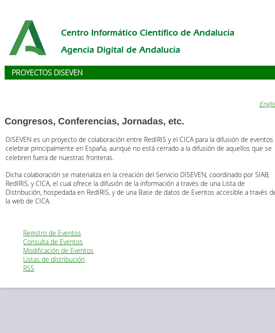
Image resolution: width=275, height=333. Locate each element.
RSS (28, 268)
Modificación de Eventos (58, 250)
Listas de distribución (54, 259)
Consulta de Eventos (53, 241)
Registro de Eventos (52, 232)
